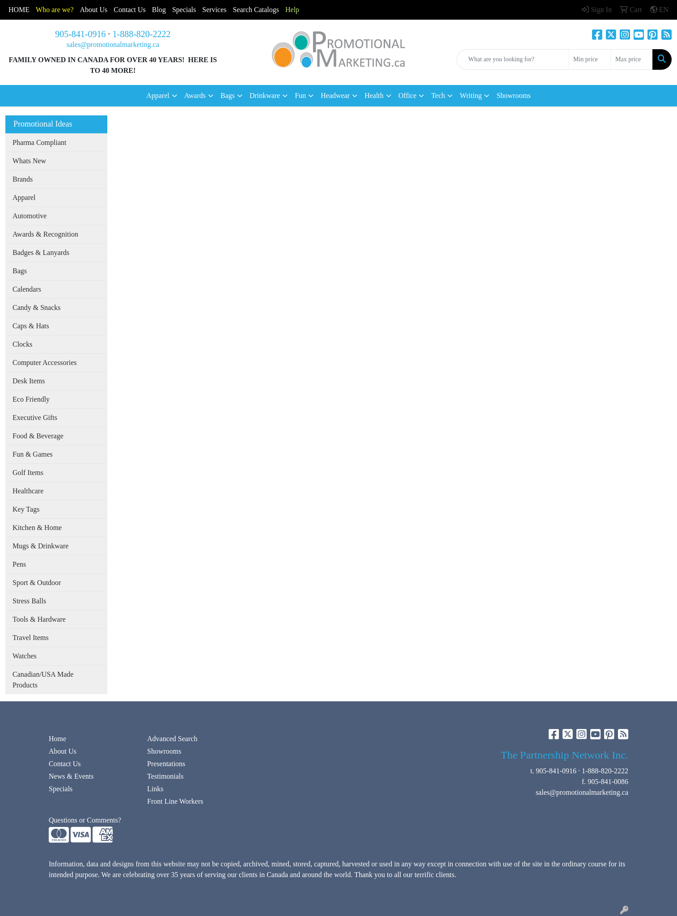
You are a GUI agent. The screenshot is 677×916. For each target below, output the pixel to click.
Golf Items (28, 472)
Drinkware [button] (265, 95)
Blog (159, 9)
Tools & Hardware (39, 619)
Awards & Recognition (45, 234)
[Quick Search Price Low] (589, 59)
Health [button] (374, 95)
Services (214, 9)
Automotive (30, 216)
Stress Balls (29, 601)
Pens (19, 564)
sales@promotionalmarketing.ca (113, 44)
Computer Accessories (45, 362)
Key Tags (26, 509)
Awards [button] (195, 95)
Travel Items (31, 637)
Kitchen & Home (37, 527)
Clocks (22, 344)
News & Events (71, 776)
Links (155, 789)
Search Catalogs (256, 9)
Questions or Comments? (85, 820)
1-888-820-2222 (142, 34)
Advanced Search (172, 738)
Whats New (29, 161)
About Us (94, 9)
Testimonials (165, 776)
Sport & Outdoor (37, 582)
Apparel (24, 197)
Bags (20, 271)
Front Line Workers (175, 801)
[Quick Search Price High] (631, 59)
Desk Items (29, 381)
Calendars (27, 289)
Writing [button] (471, 95)
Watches (25, 656)
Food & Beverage (38, 436)
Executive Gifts (35, 417)
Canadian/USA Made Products (43, 679)
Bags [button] (227, 95)
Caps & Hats (31, 326)
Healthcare (28, 491)
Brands (23, 179)
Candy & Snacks (37, 307)
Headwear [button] (335, 95)
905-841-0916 (80, 34)
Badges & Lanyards (41, 252)
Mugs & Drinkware (40, 546)
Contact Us (65, 764)
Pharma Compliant (39, 142)
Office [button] (407, 95)
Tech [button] (438, 95)
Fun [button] (300, 95)
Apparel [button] (157, 95)
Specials (184, 9)
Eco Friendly (31, 399)
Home (57, 738)
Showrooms (513, 95)
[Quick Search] (513, 59)
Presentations (166, 764)
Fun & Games (33, 454)
